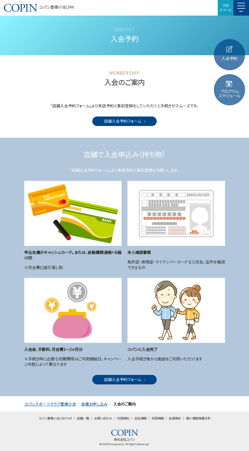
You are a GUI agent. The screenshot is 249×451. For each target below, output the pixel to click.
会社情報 (140, 418)
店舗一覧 (83, 418)
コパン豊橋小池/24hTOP (55, 418)
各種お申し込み (94, 404)
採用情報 (158, 418)
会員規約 (175, 418)
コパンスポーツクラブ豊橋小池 (50, 404)
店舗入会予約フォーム (125, 121)
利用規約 (123, 418)
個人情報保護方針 (198, 418)
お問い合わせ (103, 418)
